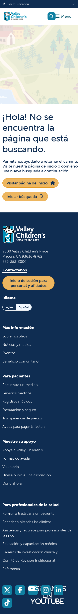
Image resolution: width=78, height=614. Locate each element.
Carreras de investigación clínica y (30, 552)
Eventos (8, 353)
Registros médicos (17, 401)
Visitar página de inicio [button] (30, 182)
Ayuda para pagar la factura (24, 426)
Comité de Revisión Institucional (28, 560)
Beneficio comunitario (20, 361)
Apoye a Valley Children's (22, 450)
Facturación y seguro (19, 409)
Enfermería (11, 568)
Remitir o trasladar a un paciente (28, 513)
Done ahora (12, 483)
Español (24, 307)
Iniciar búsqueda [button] (25, 196)
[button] (64, 16)
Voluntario (10, 466)
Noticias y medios (16, 344)
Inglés (9, 307)
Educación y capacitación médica (29, 543)
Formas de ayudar (16, 458)
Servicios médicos (16, 393)
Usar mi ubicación (16, 4)
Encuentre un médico (20, 384)
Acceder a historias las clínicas (26, 521)
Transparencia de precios (22, 418)
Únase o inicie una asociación (26, 475)
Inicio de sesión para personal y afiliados (29, 283)
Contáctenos (14, 269)
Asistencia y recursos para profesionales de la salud (37, 533)
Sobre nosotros (14, 336)
